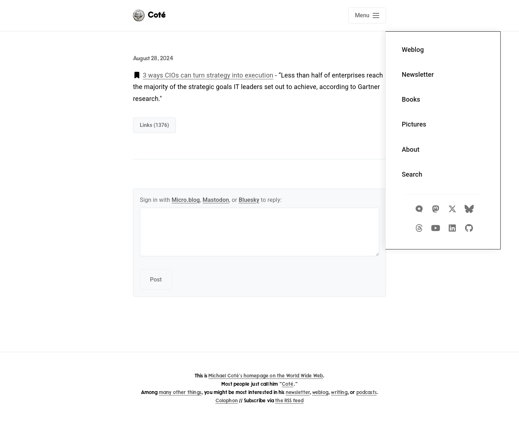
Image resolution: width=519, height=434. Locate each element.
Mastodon (216, 199)
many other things (180, 392)
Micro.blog (186, 199)
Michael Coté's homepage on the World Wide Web (265, 375)
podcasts (366, 392)
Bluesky (249, 199)
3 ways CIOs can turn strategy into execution (208, 75)
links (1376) (154, 125)
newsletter (298, 392)
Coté (288, 384)
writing (339, 392)
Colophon (227, 400)
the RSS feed (289, 400)
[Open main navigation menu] (367, 15)
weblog (320, 392)
